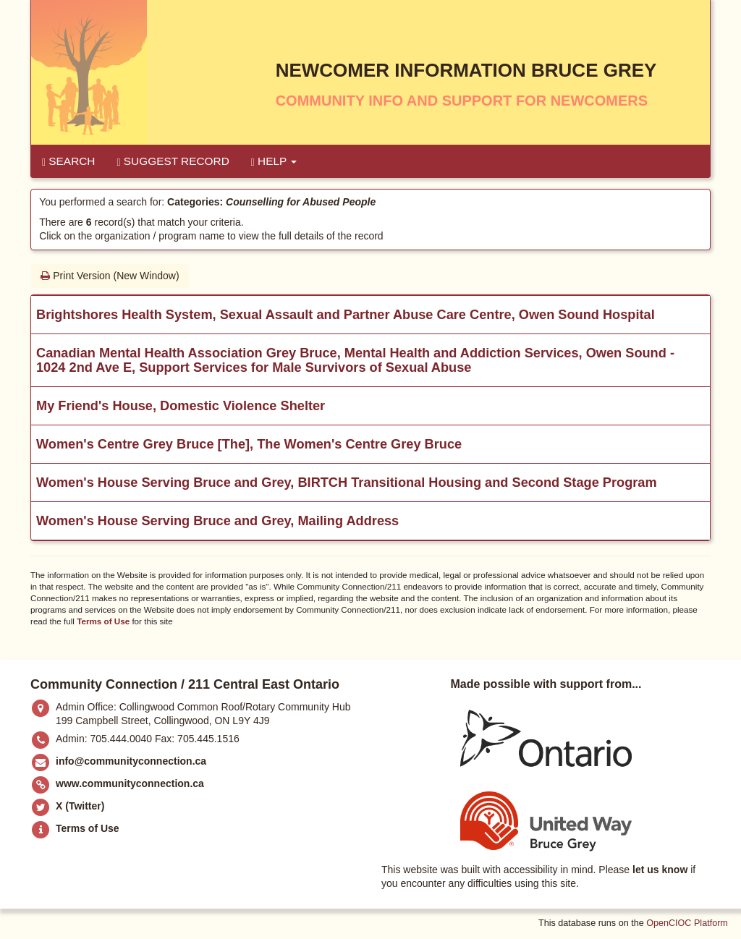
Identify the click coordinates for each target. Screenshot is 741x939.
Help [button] (274, 161)
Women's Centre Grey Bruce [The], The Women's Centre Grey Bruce (249, 444)
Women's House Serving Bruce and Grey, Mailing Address (217, 521)
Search (68, 161)
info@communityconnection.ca (131, 761)
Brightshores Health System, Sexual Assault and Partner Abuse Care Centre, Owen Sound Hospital (345, 314)
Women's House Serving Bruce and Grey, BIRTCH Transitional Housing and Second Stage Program (346, 482)
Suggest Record (173, 161)
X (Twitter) (80, 806)
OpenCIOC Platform (687, 923)
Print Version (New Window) (110, 275)
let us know (659, 869)
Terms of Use (103, 621)
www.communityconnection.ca (130, 783)
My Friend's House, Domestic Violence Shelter (180, 406)
